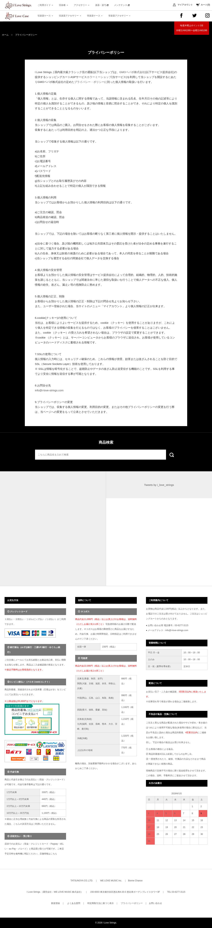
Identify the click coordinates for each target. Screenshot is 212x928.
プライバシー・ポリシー (89, 81)
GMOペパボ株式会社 (132, 72)
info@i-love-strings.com (49, 390)
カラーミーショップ (99, 77)
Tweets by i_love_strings (159, 484)
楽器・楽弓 (102, 5)
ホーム (5, 35)
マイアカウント (185, 4)
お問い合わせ (155, 903)
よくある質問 (73, 903)
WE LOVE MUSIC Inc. (111, 880)
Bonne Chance (135, 880)
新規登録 (55, 903)
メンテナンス (122, 5)
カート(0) (205, 4)
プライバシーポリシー (132, 903)
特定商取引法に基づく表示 (100, 903)
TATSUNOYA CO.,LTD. (82, 880)
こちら (54, 853)
